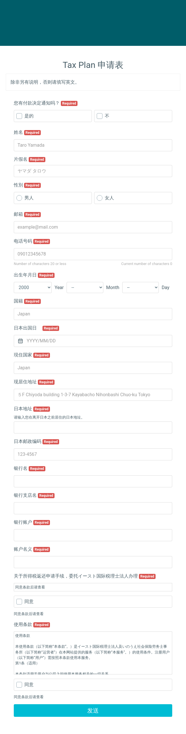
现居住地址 (34, 382)
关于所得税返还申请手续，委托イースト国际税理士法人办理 (85, 576)
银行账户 (32, 522)
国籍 (27, 301)
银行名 (29, 468)
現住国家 (32, 355)
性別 (27, 185)
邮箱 (27, 214)
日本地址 (32, 409)
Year (59, 287)
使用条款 (32, 624)
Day (165, 287)
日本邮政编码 (36, 441)
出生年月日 (34, 275)
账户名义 (32, 549)
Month (112, 287)
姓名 (27, 132)
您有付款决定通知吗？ (46, 103)
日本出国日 (36, 328)
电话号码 (32, 241)
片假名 (29, 159)
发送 (93, 710)
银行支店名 (34, 495)
